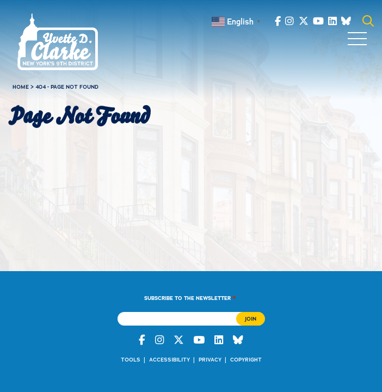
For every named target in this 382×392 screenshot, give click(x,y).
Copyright (246, 359)
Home (21, 86)
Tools (130, 359)
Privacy (210, 359)
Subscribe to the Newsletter (190, 297)
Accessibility (169, 359)
